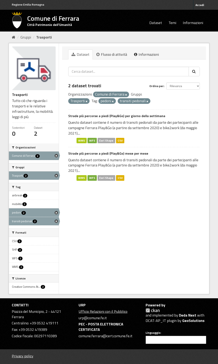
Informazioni (193, 22)
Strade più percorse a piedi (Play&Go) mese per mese (108, 153)
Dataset (155, 22)
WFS (92, 140)
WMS (81, 140)
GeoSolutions (193, 320)
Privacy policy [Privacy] (22, 356)
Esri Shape (106, 140)
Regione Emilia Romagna (28, 4)
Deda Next (187, 315)
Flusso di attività (111, 54)
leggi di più (20, 117)
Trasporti (44, 37)
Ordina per (156, 86)
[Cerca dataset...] (128, 71)
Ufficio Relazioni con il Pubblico (103, 311)
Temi (172, 22)
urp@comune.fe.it (93, 318)
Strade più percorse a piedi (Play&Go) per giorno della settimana (116, 115)
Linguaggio (153, 333)
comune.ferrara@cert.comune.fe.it (105, 336)
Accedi (199, 5)
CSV (120, 140)
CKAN (153, 310)
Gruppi (25, 37)
